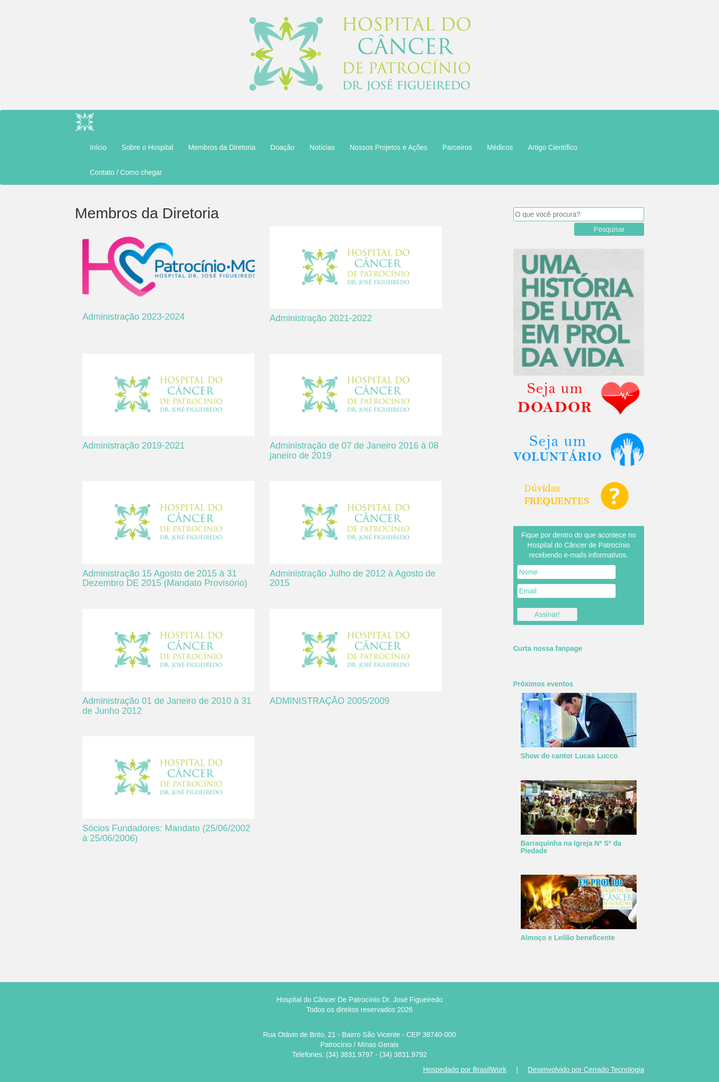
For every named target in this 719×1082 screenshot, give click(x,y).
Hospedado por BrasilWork (464, 1070)
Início (98, 147)
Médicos (500, 147)
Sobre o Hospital (147, 147)
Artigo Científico (552, 147)
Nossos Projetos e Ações (388, 147)
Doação (283, 147)
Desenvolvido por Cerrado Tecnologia (586, 1070)
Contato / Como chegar (126, 172)
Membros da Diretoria (222, 147)
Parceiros (457, 147)
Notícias (322, 147)
